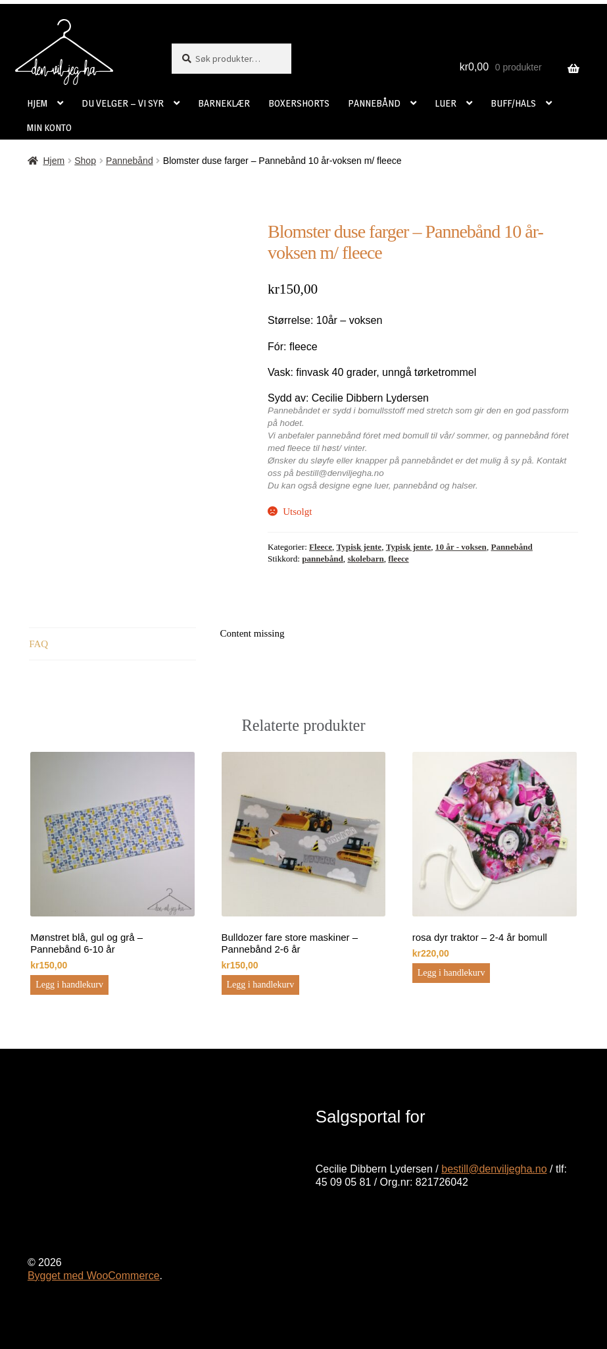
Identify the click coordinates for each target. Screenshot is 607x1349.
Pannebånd (129, 160)
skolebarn (365, 559)
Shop (85, 160)
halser (463, 485)
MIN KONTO (49, 127)
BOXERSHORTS (298, 103)
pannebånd (415, 485)
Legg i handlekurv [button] (69, 985)
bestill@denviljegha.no (493, 1169)
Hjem (53, 160)
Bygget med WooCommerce (94, 1275)
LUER (445, 103)
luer (381, 485)
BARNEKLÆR (224, 103)
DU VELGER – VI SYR (123, 103)
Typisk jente (359, 547)
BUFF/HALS (513, 103)
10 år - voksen (461, 547)
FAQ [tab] (38, 644)
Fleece (320, 547)
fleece (398, 559)
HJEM (37, 103)
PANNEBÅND (374, 103)
